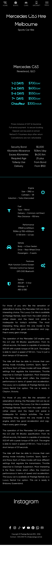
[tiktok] (19, 528)
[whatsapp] (37, 528)
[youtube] (28, 528)
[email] (42, 528)
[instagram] (14, 528)
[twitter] (23, 528)
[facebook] (10, 528)
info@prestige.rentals (34, 537)
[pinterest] (32, 528)
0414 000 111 (21, 537)
